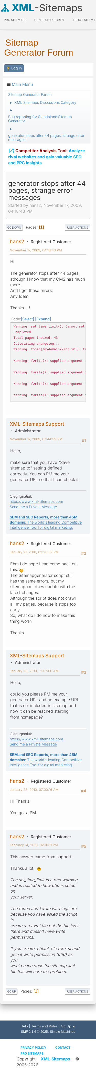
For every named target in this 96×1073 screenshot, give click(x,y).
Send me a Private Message (33, 507)
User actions (77, 227)
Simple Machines (62, 1032)
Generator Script (49, 20)
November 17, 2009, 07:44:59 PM (36, 439)
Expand (43, 319)
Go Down (14, 227)
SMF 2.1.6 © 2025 (34, 1032)
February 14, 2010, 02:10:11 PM (34, 845)
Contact (62, 1047)
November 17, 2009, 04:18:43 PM (36, 250)
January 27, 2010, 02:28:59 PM (34, 552)
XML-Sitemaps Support (37, 424)
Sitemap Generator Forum (38, 47)
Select (27, 319)
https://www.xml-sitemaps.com (36, 501)
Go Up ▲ (68, 1026)
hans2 (17, 241)
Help (24, 1026)
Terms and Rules (44, 1026)
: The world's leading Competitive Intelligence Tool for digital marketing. (46, 522)
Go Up (11, 991)
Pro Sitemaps (32, 1053)
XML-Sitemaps (55, 1058)
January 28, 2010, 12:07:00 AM (34, 671)
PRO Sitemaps (15, 20)
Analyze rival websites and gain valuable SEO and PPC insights (46, 156)
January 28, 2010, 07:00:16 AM (34, 790)
